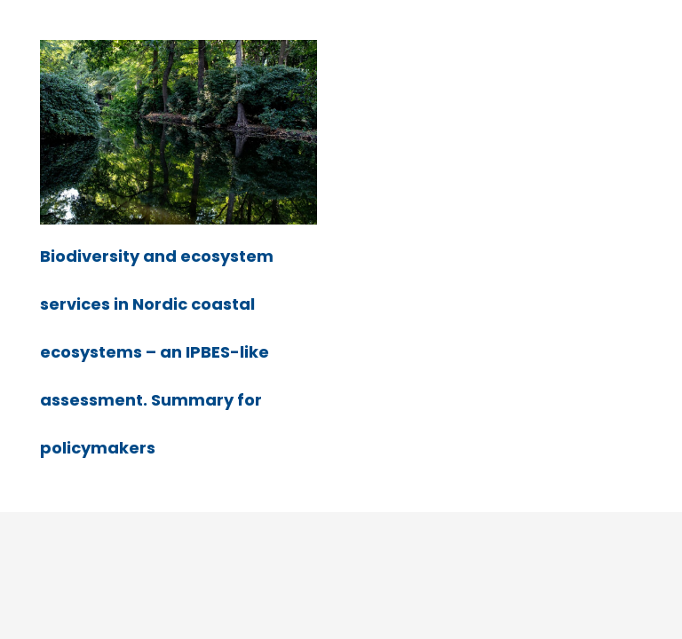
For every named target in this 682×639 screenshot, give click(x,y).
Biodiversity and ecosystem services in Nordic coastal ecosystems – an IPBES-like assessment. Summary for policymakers (157, 352)
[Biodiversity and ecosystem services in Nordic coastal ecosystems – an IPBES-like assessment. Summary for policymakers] (178, 52)
